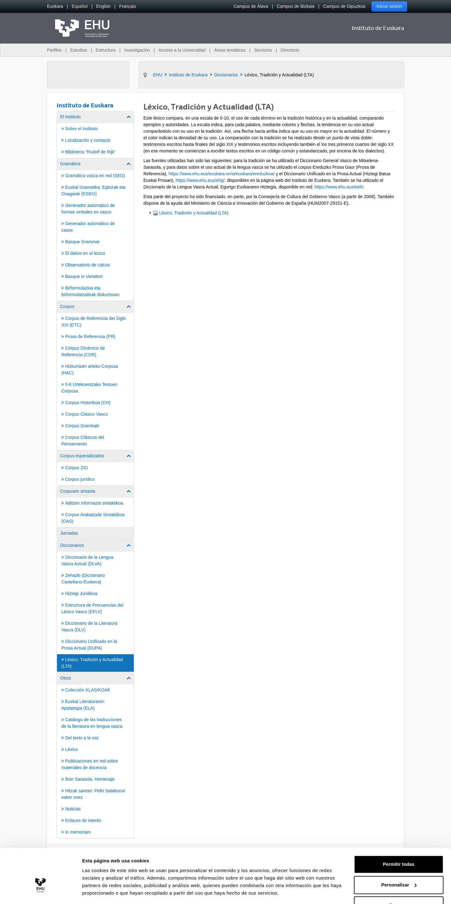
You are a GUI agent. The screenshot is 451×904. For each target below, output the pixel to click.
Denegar (398, 886)
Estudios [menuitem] (78, 50)
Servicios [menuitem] (263, 50)
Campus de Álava (250, 6)
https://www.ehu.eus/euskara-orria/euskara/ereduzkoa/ (221, 173)
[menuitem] (55, 6)
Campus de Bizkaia (296, 6)
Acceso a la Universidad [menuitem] (181, 50)
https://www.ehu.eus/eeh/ (338, 186)
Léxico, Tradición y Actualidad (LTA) (193, 212)
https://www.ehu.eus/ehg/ (200, 180)
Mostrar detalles (100, 891)
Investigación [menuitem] (137, 50)
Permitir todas (399, 845)
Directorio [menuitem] (290, 50)
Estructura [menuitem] (106, 50)
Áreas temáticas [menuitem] (230, 50)
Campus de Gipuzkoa (344, 6)
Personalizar (399, 866)
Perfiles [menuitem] (54, 50)
